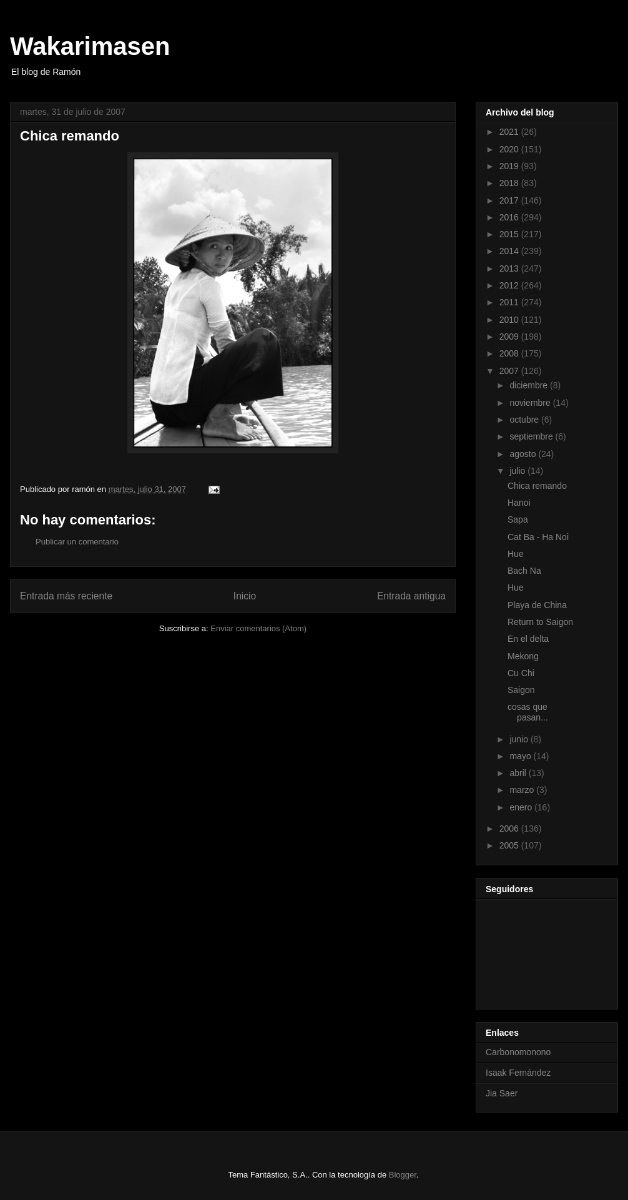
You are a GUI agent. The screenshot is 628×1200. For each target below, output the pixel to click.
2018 (510, 183)
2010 (510, 320)
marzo (522, 790)
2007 (510, 371)
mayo (521, 756)
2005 (510, 845)
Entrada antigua (411, 596)
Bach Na (524, 571)
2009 (510, 337)
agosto (523, 454)
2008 (510, 353)
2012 (510, 285)
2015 (510, 234)
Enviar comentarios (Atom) (258, 628)
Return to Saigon (540, 622)
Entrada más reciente (66, 596)
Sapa (518, 519)
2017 (510, 200)
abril (518, 773)
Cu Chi (521, 673)
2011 (510, 302)
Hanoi (519, 503)
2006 (510, 829)
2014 (510, 251)
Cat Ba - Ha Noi (538, 537)
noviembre (530, 403)
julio (518, 471)
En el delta (528, 639)
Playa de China (537, 605)
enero (521, 807)
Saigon (521, 690)
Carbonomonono (518, 1052)
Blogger (402, 1174)
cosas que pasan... (528, 712)
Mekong (523, 656)
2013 (510, 268)
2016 (510, 217)
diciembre (529, 385)
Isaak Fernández (518, 1073)
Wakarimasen (90, 46)
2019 (510, 166)
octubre (525, 420)
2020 (510, 149)
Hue (516, 554)
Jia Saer (502, 1093)
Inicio (244, 596)
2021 (510, 132)
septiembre (532, 436)
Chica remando (537, 486)
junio (519, 739)
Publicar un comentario (77, 541)
